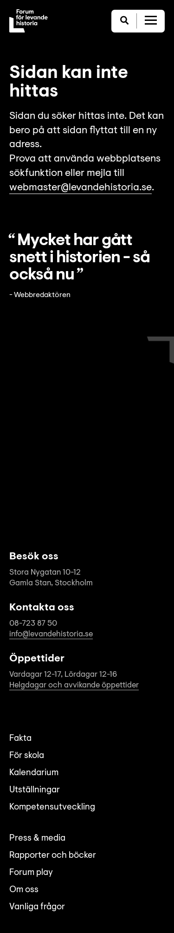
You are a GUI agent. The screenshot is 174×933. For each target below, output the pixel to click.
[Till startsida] (28, 20)
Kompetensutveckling (52, 807)
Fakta (20, 738)
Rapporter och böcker (52, 855)
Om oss (24, 890)
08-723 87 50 (33, 624)
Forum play (31, 872)
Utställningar (34, 790)
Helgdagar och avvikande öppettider (74, 685)
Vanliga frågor (37, 907)
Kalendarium (33, 773)
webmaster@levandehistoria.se (80, 188)
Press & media (37, 838)
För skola (26, 756)
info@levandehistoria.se (51, 634)
